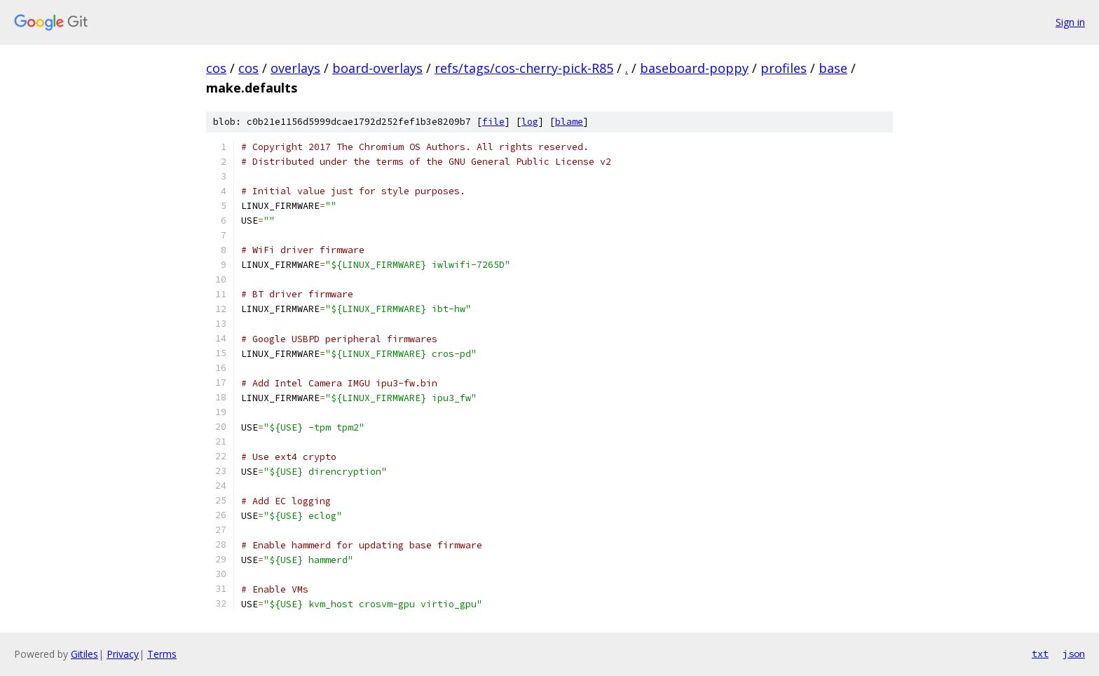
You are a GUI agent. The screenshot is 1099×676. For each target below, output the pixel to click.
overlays (295, 68)
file (493, 122)
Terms (162, 654)
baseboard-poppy (694, 68)
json (1074, 653)
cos (216, 68)
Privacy (123, 654)
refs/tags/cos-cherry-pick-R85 (524, 68)
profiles (783, 68)
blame (569, 122)
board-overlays (377, 68)
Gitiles (84, 654)
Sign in (1070, 22)
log (529, 122)
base (833, 68)
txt (1040, 653)
